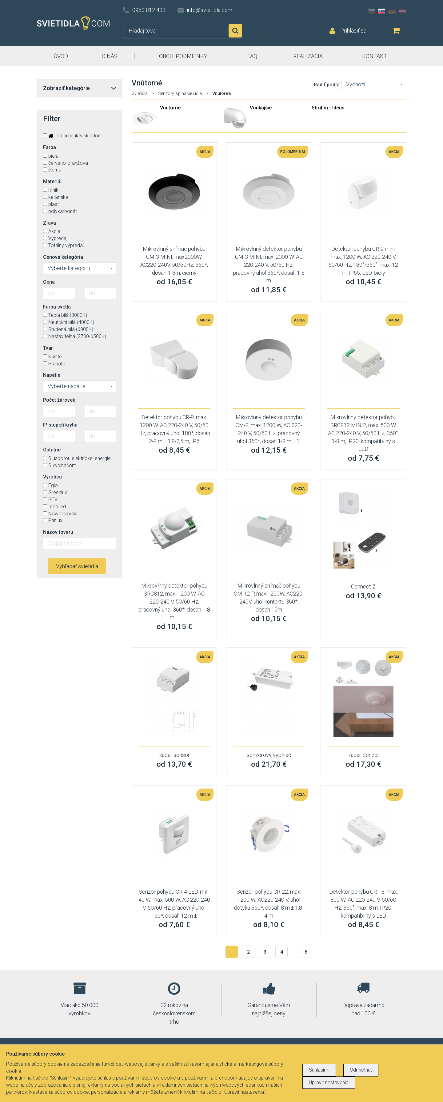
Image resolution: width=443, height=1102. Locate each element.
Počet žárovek (59, 400)
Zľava (49, 223)
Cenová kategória (63, 257)
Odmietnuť (361, 1070)
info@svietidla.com (209, 10)
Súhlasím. (319, 1070)
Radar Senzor (363, 755)
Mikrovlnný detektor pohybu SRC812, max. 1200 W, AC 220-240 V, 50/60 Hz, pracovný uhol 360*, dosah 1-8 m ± (174, 601)
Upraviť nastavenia (329, 1082)
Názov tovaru (58, 532)
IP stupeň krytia (60, 425)
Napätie (51, 375)
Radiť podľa (327, 85)
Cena (49, 282)
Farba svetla (57, 307)
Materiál (52, 181)
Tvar (48, 348)
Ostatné (52, 450)
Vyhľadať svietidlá (77, 566)
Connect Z (363, 586)
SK (381, 11)
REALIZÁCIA (308, 56)
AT (402, 11)
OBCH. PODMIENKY (183, 56)
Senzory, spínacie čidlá (180, 93)
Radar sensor (174, 755)
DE (392, 11)
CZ (371, 11)
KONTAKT (374, 56)
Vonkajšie (261, 108)
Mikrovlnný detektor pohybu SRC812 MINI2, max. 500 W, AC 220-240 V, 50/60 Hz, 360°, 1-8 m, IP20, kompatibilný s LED (363, 433)
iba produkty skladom (72, 136)
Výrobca (52, 477)
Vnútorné (170, 108)
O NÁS (110, 56)
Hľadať (235, 30)
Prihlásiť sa (353, 30)
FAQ (252, 56)
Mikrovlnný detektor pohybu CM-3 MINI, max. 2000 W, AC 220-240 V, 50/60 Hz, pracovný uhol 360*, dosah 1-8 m (269, 265)
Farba (49, 147)
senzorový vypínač (269, 755)
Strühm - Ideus (328, 108)
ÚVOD (61, 56)
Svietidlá (140, 93)
